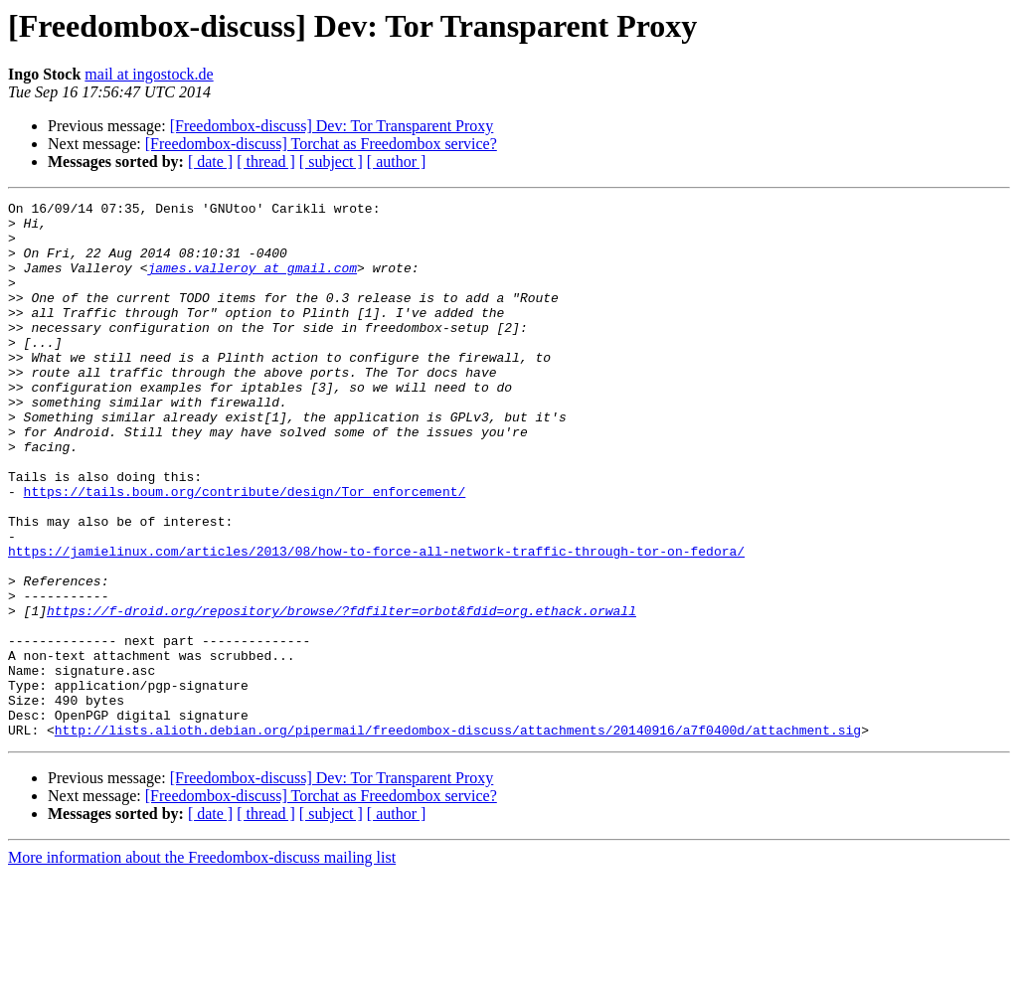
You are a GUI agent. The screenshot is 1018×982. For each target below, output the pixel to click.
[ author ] (396, 161)
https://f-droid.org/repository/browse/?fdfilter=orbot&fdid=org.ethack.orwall (341, 694)
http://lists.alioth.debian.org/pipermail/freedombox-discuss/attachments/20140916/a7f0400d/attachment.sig (458, 837)
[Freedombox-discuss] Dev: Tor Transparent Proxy (332, 125)
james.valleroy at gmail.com (252, 282)
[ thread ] (266, 161)
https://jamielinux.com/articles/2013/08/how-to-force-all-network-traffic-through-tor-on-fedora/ (376, 622)
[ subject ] (331, 161)
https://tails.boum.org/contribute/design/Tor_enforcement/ (245, 551)
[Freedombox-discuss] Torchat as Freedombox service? (321, 143)
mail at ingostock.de (149, 74)
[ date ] (210, 161)
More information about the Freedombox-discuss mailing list (202, 964)
